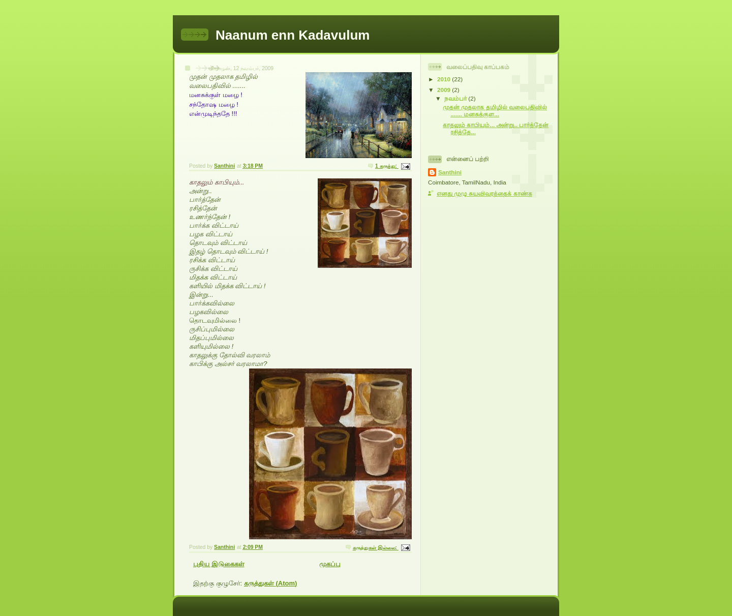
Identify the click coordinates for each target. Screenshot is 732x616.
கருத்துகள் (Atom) (270, 583)
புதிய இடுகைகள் (219, 564)
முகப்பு (330, 564)
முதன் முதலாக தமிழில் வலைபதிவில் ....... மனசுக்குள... (495, 110)
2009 (444, 89)
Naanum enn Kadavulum (293, 35)
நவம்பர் (456, 98)
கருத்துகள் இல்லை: (376, 547)
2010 (444, 79)
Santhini (450, 172)
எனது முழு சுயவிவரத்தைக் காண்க (484, 193)
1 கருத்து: (387, 166)
